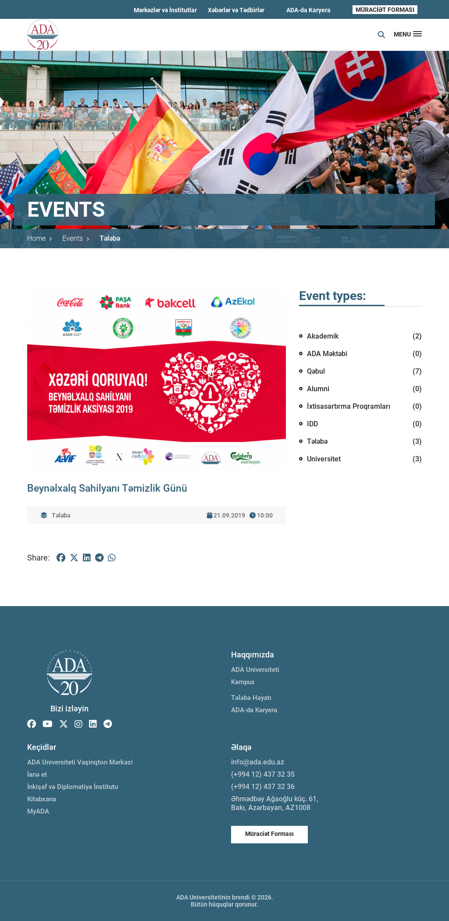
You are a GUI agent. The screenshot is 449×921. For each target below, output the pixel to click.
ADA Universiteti (255, 670)
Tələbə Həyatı (251, 698)
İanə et (37, 774)
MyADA (38, 811)
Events (75, 238)
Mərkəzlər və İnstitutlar (165, 10)
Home (39, 238)
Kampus (243, 682)
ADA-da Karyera (308, 10)
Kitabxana (41, 799)
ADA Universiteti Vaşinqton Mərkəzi (80, 762)
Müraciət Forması (269, 833)
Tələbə (110, 238)
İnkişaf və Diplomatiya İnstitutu (72, 787)
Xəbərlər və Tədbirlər (236, 10)
